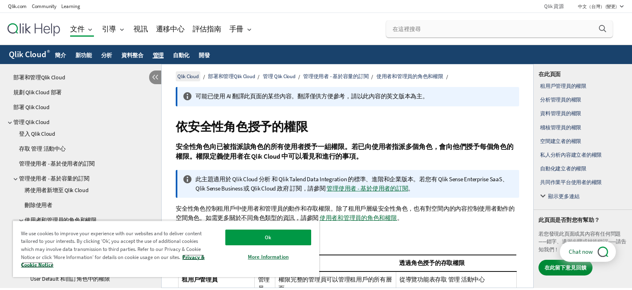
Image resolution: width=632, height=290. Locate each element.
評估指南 (207, 28)
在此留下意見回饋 (565, 267)
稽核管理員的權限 (560, 127)
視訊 (140, 28)
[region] (166, 248)
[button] (603, 29)
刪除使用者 (38, 205)
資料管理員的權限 (560, 113)
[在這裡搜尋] (499, 29)
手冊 (236, 28)
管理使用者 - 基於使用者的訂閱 (57, 163)
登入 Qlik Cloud (37, 133)
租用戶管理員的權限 (563, 86)
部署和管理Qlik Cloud (39, 77)
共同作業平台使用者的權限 (571, 182)
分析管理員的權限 (560, 99)
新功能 (83, 55)
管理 (158, 55)
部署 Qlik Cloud (31, 107)
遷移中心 (170, 28)
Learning (70, 6)
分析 (106, 55)
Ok (268, 237)
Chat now (581, 251)
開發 (204, 55)
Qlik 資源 (553, 6)
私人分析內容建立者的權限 (571, 154)
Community (44, 6)
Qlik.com (17, 6)
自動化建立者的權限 (563, 168)
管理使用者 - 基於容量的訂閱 (54, 178)
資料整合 (132, 55)
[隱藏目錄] (155, 77)
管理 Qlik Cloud (31, 122)
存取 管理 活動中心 (42, 148)
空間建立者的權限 (560, 141)
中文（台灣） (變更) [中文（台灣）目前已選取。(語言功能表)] (597, 6)
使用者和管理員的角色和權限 (409, 76)
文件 (77, 28)
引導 (109, 28)
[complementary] (583, 176)
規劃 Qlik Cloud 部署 (37, 92)
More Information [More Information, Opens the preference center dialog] (268, 256)
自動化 (181, 55)
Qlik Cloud (29, 54)
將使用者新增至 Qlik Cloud (57, 190)
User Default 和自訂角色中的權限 (70, 278)
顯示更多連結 (564, 196)
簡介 (60, 55)
